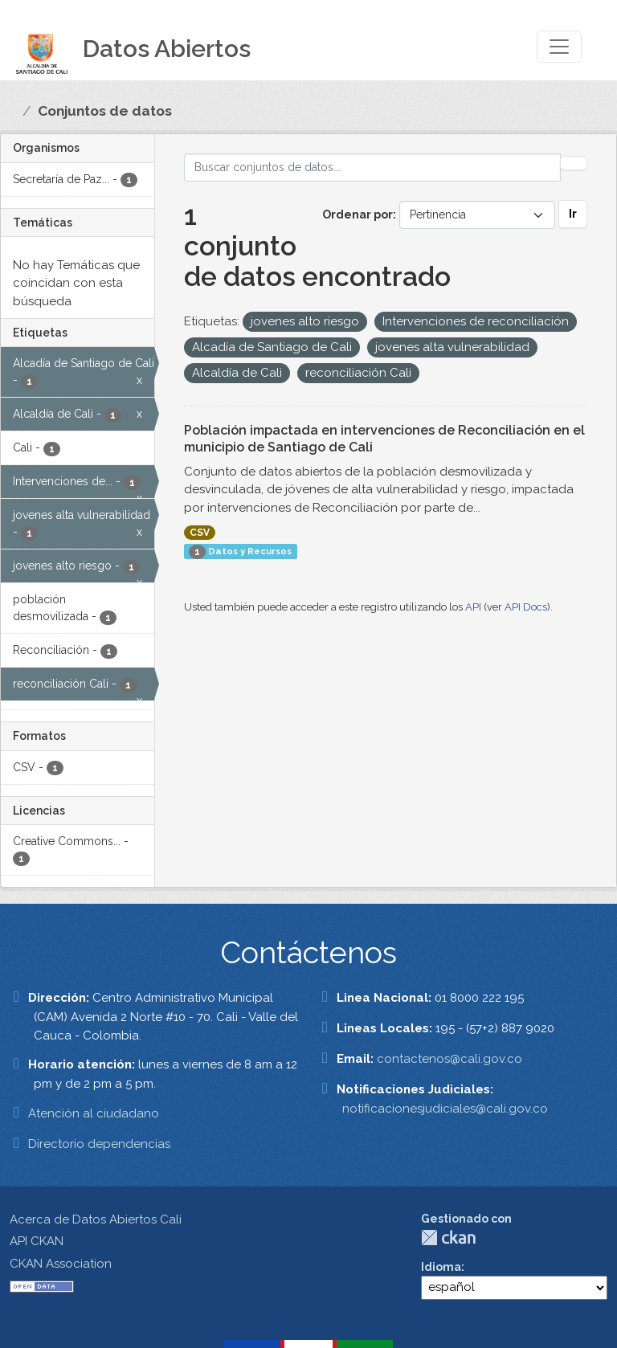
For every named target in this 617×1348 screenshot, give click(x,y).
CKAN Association (61, 1263)
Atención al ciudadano (93, 1113)
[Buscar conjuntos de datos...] (373, 167)
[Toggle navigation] (559, 47)
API (473, 607)
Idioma (441, 1266)
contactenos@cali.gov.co (449, 1059)
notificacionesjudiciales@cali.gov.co (445, 1108)
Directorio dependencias (99, 1144)
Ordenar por (357, 214)
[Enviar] (573, 163)
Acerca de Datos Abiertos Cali (96, 1219)
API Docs (526, 607)
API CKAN (36, 1241)
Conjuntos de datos (105, 111)
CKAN (448, 1237)
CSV (200, 532)
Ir (573, 213)
